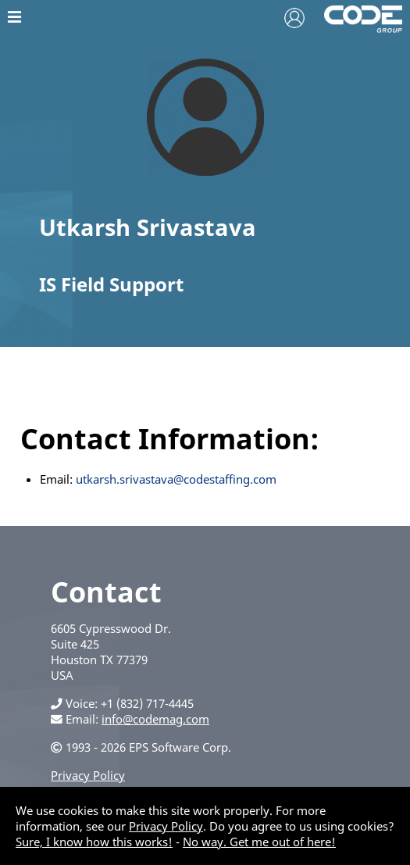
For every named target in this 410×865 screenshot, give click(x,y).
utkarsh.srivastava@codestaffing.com (176, 479)
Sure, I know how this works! (94, 841)
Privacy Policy (88, 775)
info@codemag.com (155, 719)
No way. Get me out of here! (259, 841)
